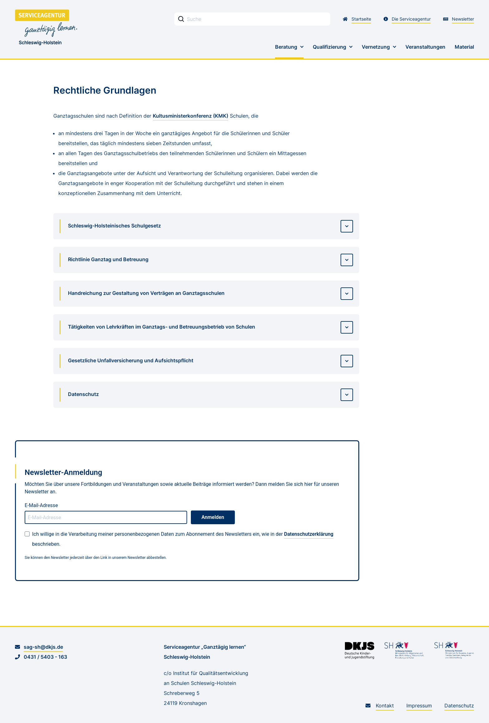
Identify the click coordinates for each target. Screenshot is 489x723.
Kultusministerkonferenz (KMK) (190, 116)
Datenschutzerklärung (308, 534)
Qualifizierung (329, 47)
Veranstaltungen (425, 47)
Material (464, 47)
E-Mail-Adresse (41, 505)
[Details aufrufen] (347, 226)
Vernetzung (376, 47)
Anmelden (212, 517)
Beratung (286, 47)
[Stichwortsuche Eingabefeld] (252, 19)
